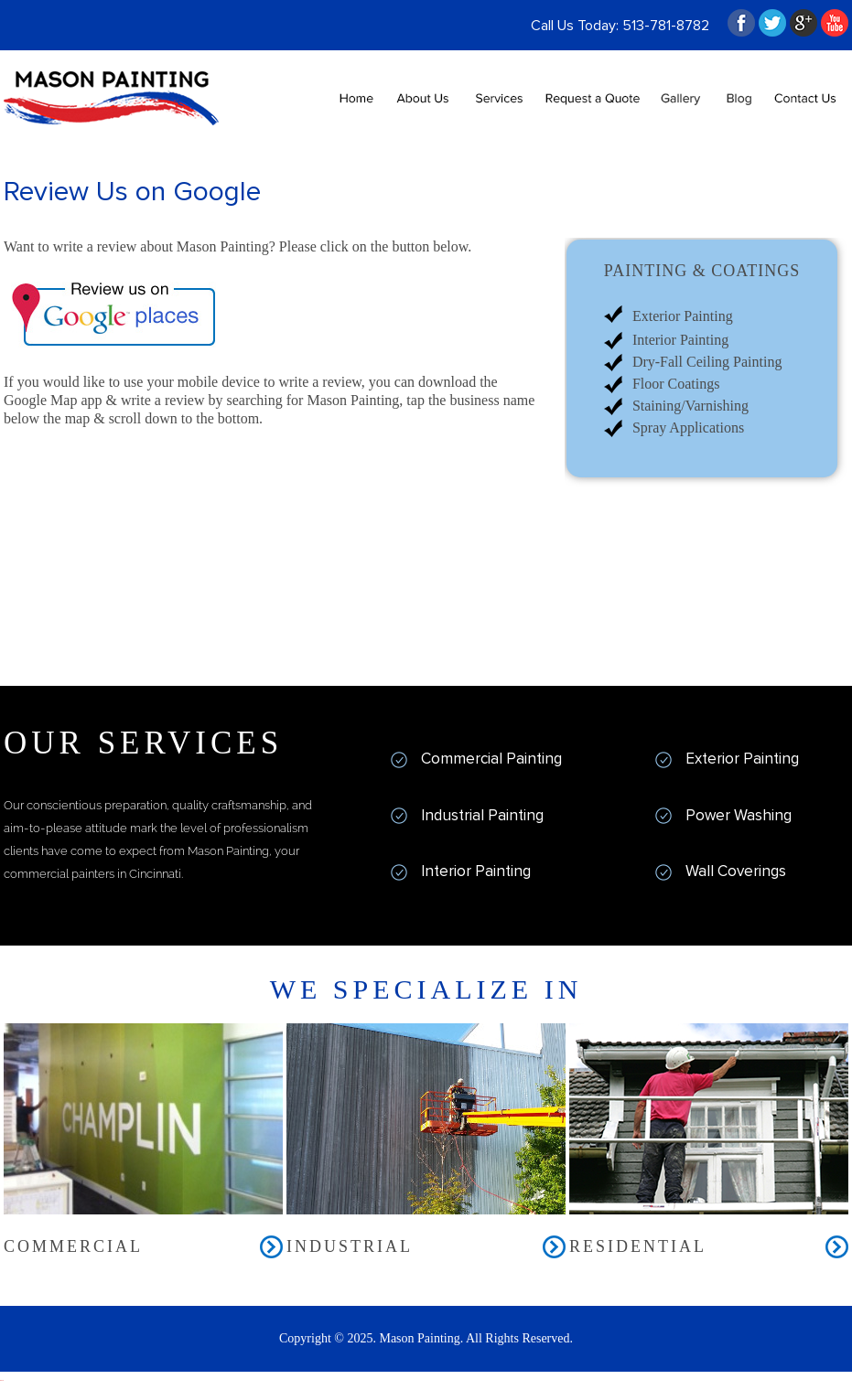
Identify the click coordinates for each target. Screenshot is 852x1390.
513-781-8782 (665, 25)
